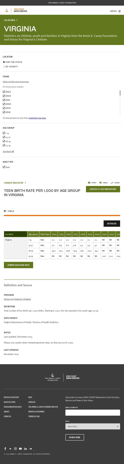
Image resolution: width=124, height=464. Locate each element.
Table (10, 211)
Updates (7, 416)
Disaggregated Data (13, 407)
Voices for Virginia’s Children (17, 299)
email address (71, 407)
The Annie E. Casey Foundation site (43, 407)
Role (67, 421)
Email (103, 182)
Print (92, 182)
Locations (9, 20)
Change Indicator (13, 182)
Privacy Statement (36, 411)
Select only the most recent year (16, 81)
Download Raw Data (18, 265)
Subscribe (74, 437)
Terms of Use (34, 416)
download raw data (37, 117)
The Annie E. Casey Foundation (62, 3)
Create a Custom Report (103, 189)
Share (115, 182)
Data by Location (11, 397)
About (6, 411)
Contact (32, 402)
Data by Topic (10, 402)
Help (30, 397)
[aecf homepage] (7, 10)
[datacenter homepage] (20, 10)
